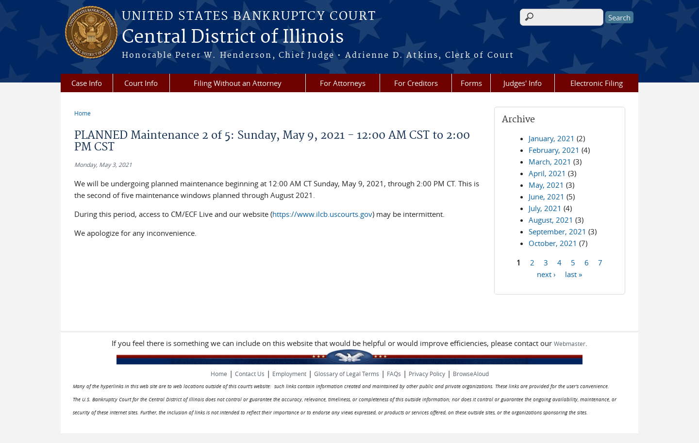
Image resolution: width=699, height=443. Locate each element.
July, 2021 (545, 208)
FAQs (394, 373)
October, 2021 (553, 243)
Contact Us (250, 373)
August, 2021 (551, 220)
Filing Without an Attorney (238, 83)
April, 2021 (547, 173)
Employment (289, 373)
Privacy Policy (427, 373)
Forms (471, 83)
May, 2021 (546, 185)
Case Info (86, 83)
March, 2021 (550, 161)
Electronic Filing (596, 83)
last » (573, 274)
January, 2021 (552, 138)
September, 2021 (557, 231)
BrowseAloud (471, 373)
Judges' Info (522, 83)
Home (82, 113)
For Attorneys (343, 83)
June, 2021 (547, 196)
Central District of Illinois (233, 37)
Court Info (141, 83)
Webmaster (569, 343)
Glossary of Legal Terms (346, 373)
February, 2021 (554, 150)
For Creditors (416, 83)
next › (546, 274)
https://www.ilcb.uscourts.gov (322, 214)
